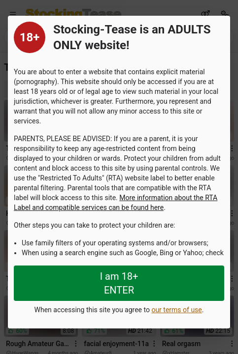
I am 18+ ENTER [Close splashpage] (119, 283)
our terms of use (176, 310)
